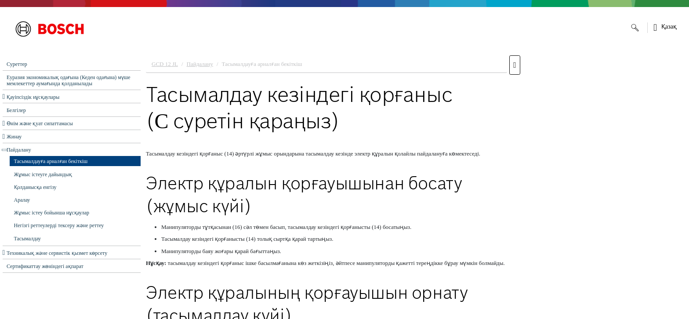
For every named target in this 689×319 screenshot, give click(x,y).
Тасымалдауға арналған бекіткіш (51, 161)
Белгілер (16, 110)
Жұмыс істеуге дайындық (43, 174)
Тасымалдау (27, 239)
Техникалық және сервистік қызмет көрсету (57, 253)
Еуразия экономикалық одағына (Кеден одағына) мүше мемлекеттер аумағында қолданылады (69, 80)
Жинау (14, 137)
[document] (415, 185)
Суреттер (17, 64)
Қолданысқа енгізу (35, 187)
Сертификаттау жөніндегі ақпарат (45, 266)
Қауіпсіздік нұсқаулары (33, 97)
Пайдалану (19, 150)
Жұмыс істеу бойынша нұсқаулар (52, 213)
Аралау (22, 200)
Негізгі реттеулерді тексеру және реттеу (59, 225)
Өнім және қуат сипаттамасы (40, 123)
